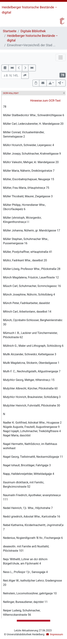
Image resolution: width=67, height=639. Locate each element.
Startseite (9, 31)
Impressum (56, 634)
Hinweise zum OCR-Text (45, 100)
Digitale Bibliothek (33, 31)
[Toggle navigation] (61, 57)
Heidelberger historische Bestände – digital (32, 38)
